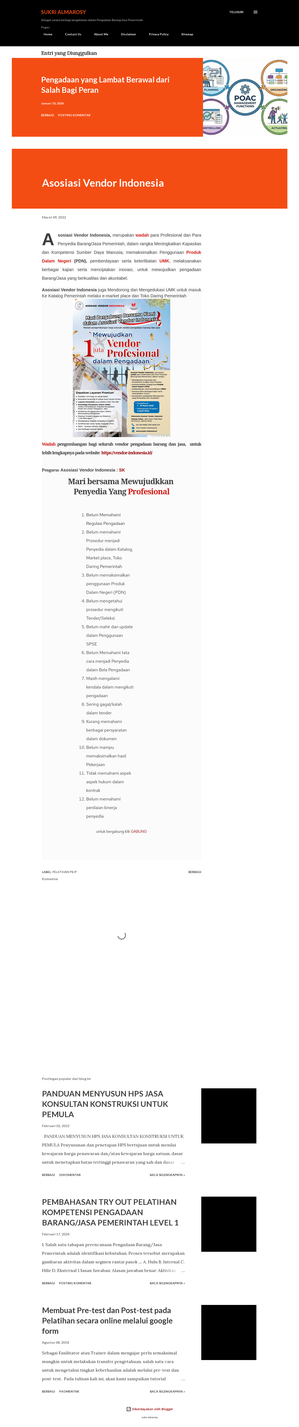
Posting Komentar (74, 115)
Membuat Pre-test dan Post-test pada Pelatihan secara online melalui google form (107, 1320)
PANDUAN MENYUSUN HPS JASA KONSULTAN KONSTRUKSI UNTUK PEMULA (105, 1104)
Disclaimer (126, 34)
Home (45, 34)
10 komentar (70, 1175)
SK (122, 470)
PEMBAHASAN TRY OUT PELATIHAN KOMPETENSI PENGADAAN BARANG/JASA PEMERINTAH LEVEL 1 (110, 1212)
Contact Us (70, 34)
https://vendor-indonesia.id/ (126, 453)
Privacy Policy (156, 34)
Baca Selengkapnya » (167, 1175)
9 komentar (69, 1391)
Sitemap (185, 34)
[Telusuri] (236, 12)
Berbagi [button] (47, 115)
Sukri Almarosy (63, 12)
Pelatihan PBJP (64, 872)
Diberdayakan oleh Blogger (149, 1409)
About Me (98, 34)
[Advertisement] (114, 1023)
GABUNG (139, 831)
